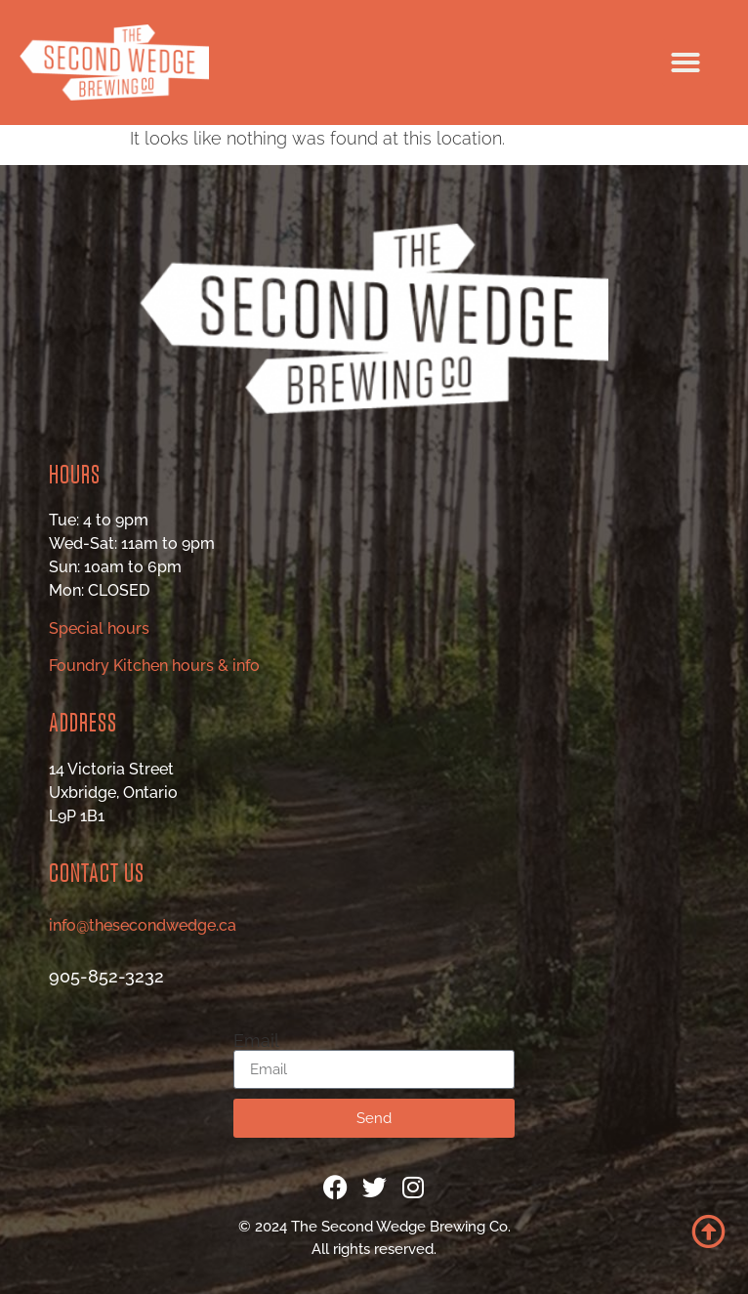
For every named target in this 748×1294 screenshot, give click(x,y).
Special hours (99, 628)
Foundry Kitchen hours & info (154, 665)
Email (256, 1041)
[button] (685, 62)
